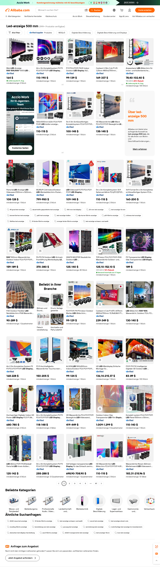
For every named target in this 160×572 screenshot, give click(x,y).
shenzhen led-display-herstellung (21, 533)
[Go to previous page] (58, 483)
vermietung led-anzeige (93, 527)
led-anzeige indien (62, 215)
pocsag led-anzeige (69, 527)
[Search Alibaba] (60, 10)
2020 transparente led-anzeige (75, 533)
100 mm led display (72, 210)
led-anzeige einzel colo (118, 521)
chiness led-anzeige (132, 215)
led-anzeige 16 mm (117, 210)
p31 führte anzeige (110, 215)
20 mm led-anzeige (94, 210)
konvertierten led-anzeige (18, 215)
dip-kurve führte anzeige (86, 215)
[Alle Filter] (14, 32)
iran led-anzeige (122, 533)
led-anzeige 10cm (102, 533)
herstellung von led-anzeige (43, 527)
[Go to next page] (101, 483)
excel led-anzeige (95, 521)
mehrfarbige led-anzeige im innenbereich (125, 527)
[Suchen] (96, 10)
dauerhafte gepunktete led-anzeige (44, 210)
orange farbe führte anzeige (66, 221)
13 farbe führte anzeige (39, 221)
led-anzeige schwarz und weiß (95, 221)
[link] (156, 546)
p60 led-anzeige (41, 215)
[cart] (122, 10)
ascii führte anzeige (48, 533)
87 (96, 483)
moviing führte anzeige (17, 527)
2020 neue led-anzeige (17, 521)
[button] (86, 10)
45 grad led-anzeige (16, 210)
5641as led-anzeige (15, 221)
